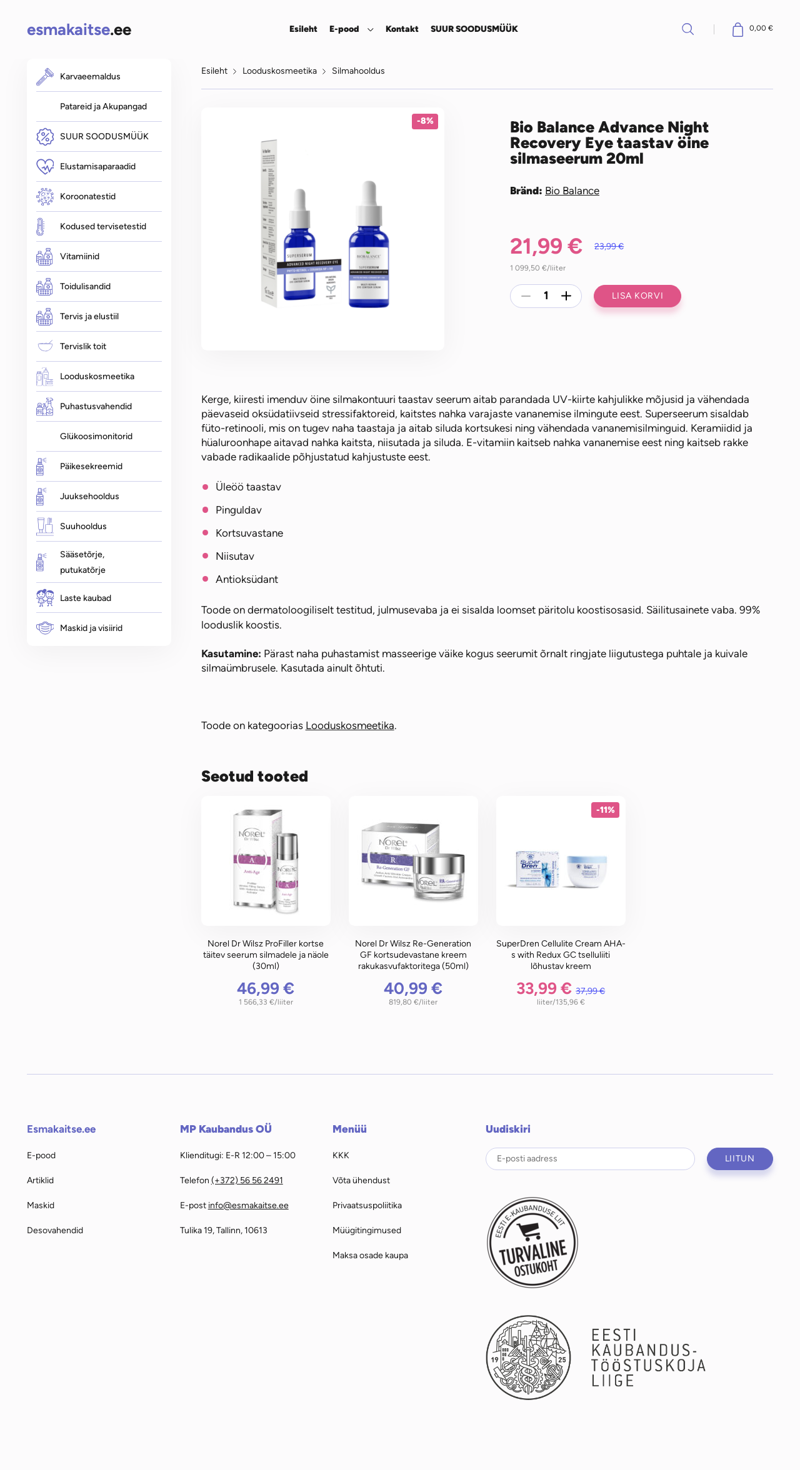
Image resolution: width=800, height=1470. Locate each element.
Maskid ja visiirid (79, 628)
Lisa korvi (637, 295)
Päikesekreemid (79, 466)
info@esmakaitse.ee (248, 1205)
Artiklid (40, 1180)
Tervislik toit (71, 346)
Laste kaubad (73, 598)
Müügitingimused (366, 1230)
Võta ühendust (361, 1180)
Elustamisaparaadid (86, 166)
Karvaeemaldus (78, 76)
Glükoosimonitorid (96, 436)
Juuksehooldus (77, 496)
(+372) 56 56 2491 (247, 1180)
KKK (340, 1155)
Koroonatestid (76, 197)
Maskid (40, 1205)
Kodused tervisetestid (91, 226)
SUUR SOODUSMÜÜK (474, 28)
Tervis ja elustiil (77, 316)
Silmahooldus (358, 70)
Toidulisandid (73, 286)
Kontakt (402, 28)
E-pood (344, 28)
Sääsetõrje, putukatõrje (71, 562)
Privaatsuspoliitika (367, 1205)
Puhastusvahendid (84, 406)
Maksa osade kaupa (370, 1255)
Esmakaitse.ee (61, 1129)
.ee (79, 29)
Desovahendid (55, 1230)
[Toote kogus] (546, 296)
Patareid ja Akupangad (103, 106)
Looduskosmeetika (85, 376)
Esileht (303, 28)
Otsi (688, 28)
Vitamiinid (67, 257)
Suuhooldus (71, 526)
